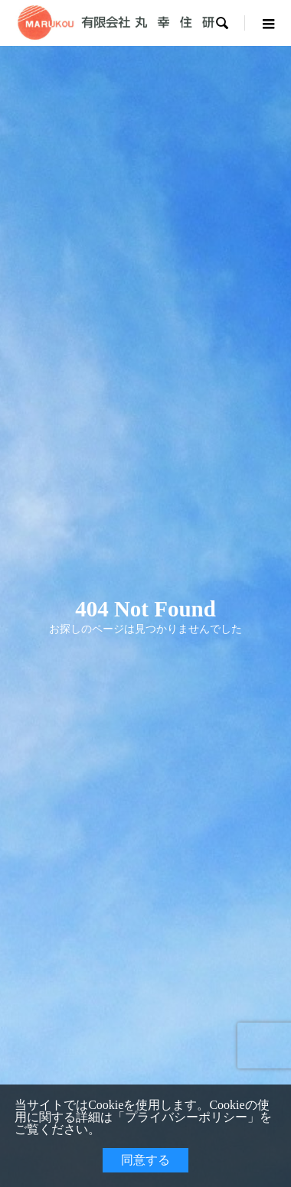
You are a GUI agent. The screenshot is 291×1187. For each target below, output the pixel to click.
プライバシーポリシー (186, 1117)
